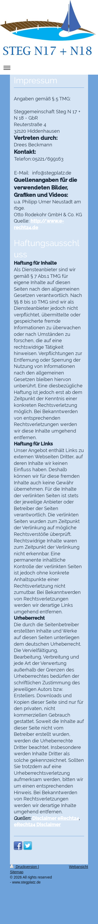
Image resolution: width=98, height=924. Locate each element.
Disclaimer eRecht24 (55, 818)
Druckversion (24, 867)
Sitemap (16, 872)
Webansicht (78, 867)
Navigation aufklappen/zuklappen (49, 67)
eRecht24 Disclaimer (37, 824)
